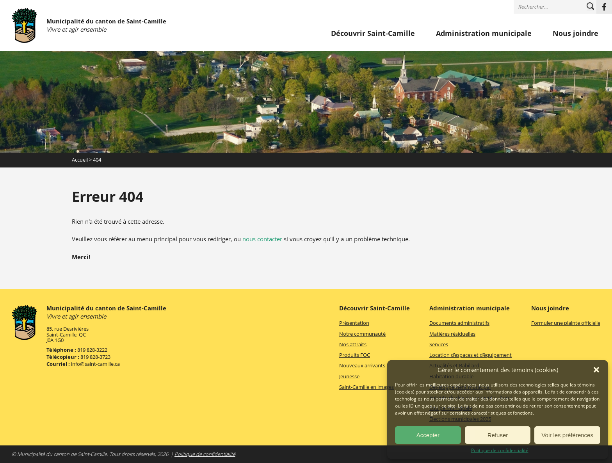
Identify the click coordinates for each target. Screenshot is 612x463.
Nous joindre (575, 33)
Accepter (427, 435)
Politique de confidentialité (499, 450)
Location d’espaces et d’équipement (470, 354)
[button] (596, 370)
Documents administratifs (459, 322)
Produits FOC (354, 354)
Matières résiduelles (452, 333)
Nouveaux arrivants (362, 365)
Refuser (497, 435)
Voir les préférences (567, 435)
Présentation (354, 322)
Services (438, 344)
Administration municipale (484, 33)
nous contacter (262, 239)
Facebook (604, 7)
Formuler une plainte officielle (565, 322)
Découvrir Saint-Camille (373, 33)
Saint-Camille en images (366, 386)
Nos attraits (352, 344)
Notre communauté (362, 333)
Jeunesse (349, 376)
